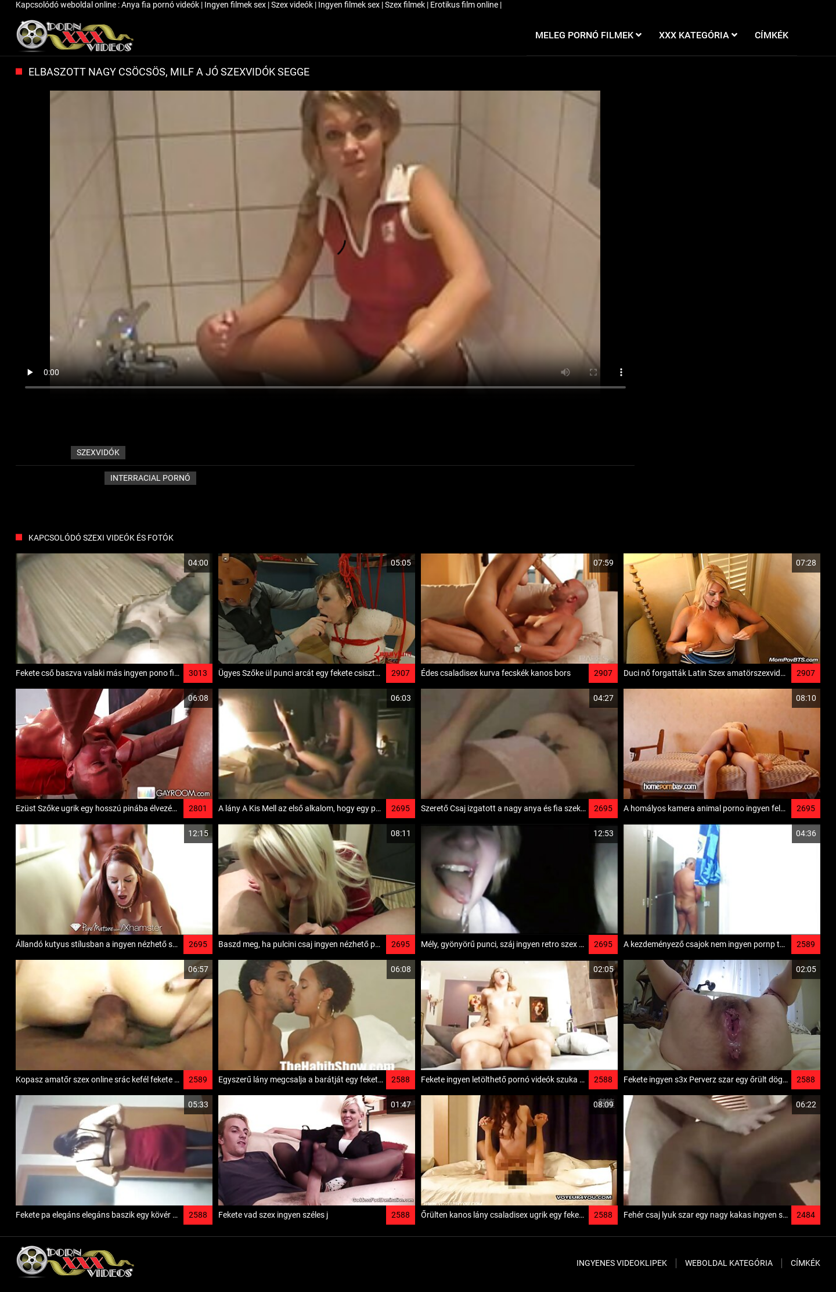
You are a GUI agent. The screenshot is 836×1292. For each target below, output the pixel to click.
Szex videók (293, 4)
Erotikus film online (465, 4)
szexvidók (98, 452)
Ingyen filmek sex (236, 4)
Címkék (805, 1263)
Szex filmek (406, 4)
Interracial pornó (150, 478)
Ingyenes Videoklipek (621, 1263)
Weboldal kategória (729, 1263)
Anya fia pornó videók (161, 4)
